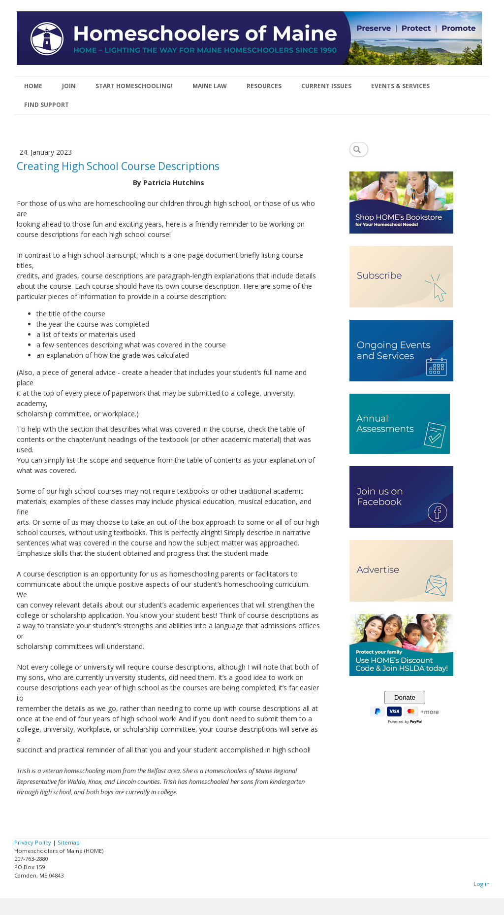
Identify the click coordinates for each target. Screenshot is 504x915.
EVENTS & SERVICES (400, 86)
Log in (481, 883)
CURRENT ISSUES (326, 86)
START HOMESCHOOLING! (134, 86)
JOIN (69, 86)
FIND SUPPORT (46, 105)
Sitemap (69, 842)
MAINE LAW (209, 86)
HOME (33, 86)
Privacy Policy (32, 842)
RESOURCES (264, 86)
